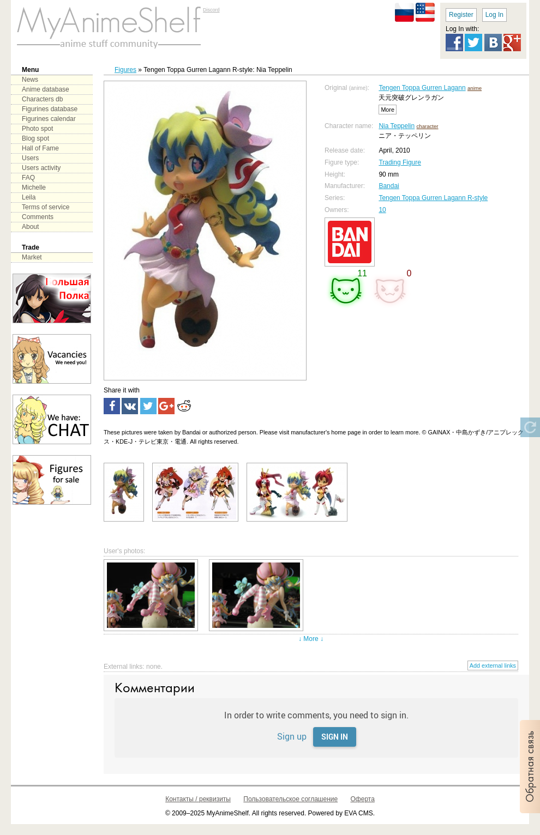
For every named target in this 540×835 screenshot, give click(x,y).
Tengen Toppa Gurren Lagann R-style (433, 198)
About (30, 227)
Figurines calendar (49, 119)
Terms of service (45, 207)
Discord (211, 10)
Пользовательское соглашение (290, 799)
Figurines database (49, 109)
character (428, 126)
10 (382, 210)
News (30, 79)
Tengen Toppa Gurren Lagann (422, 88)
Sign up (292, 736)
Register (461, 15)
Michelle (34, 187)
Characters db (42, 99)
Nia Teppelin (397, 126)
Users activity (41, 168)
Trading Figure (400, 162)
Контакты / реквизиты (198, 799)
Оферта (363, 799)
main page (109, 27)
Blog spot (35, 138)
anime (474, 88)
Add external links (493, 665)
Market (32, 257)
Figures (125, 70)
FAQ (28, 177)
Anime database (45, 89)
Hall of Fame (40, 148)
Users (30, 158)
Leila (28, 197)
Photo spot (37, 128)
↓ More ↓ (310, 639)
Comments (37, 217)
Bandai (389, 186)
